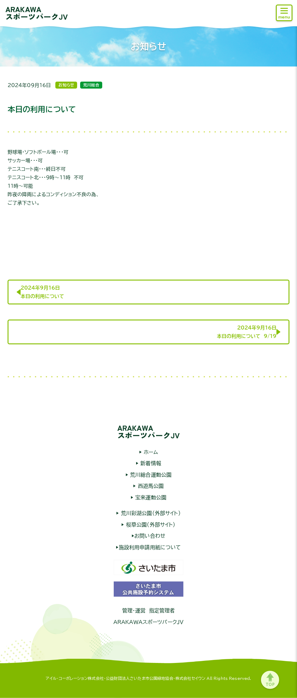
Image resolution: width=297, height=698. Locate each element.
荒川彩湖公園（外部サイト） (150, 513)
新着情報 (150, 463)
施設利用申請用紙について (150, 547)
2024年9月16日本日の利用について (42, 292)
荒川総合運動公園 (149, 474)
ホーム (150, 452)
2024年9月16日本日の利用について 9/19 (246, 332)
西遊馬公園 (150, 486)
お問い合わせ (149, 535)
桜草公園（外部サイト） (150, 524)
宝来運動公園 (149, 497)
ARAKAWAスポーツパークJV (36, 12)
